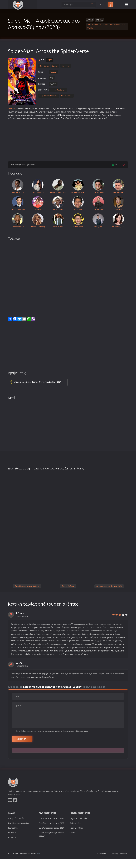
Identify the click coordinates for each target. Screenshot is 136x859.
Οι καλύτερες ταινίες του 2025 (51, 823)
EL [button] (102, 4)
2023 (49, 60)
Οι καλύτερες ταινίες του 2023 (109, 586)
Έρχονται (78, 818)
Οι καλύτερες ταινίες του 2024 (51, 828)
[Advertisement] (68, 139)
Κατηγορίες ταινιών (16, 818)
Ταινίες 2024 (13, 837)
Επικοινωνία (101, 853)
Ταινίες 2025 (13, 832)
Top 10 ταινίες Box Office (18, 823)
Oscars (72, 832)
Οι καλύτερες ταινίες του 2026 (51, 818)
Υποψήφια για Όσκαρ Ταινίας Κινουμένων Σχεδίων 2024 (37, 382)
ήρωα (56, 118)
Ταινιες (99, 20)
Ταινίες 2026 (13, 828)
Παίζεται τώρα (75, 823)
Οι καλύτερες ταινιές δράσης (27, 586)
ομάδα (25, 112)
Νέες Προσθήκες (76, 828)
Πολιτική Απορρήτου (119, 853)
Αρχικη (89, 20)
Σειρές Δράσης (68, 586)
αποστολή (61, 112)
